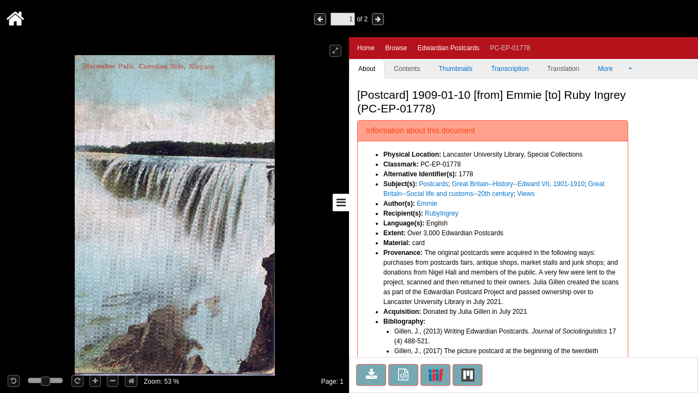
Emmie (427, 203)
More (612, 69)
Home (366, 48)
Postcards (433, 184)
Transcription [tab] (509, 69)
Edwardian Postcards (448, 48)
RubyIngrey (441, 213)
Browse (396, 48)
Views (525, 194)
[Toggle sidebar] (341, 202)
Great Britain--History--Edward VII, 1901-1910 (518, 184)
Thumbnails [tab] (455, 69)
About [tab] (366, 69)
